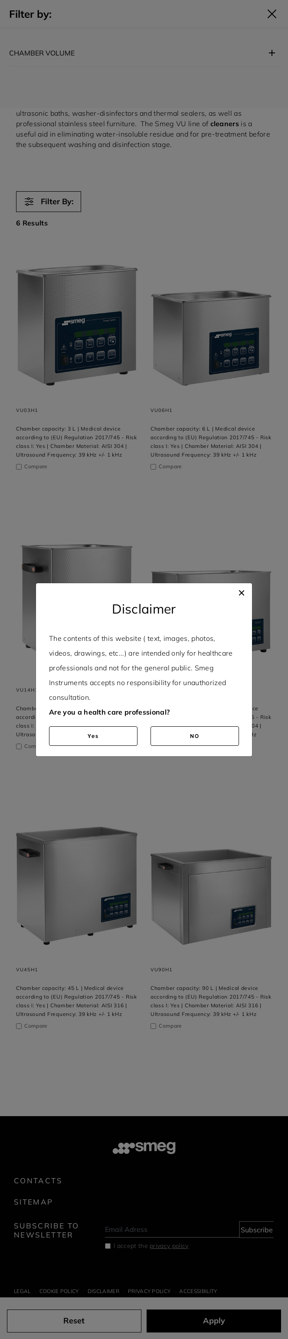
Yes (93, 736)
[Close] (241, 592)
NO (195, 736)
